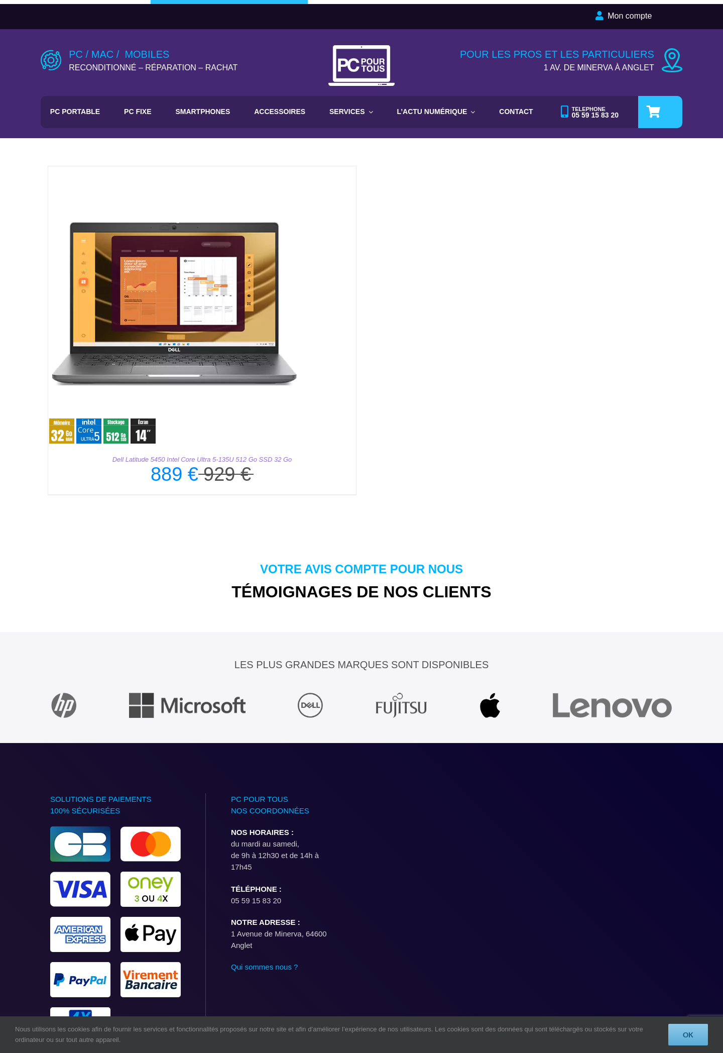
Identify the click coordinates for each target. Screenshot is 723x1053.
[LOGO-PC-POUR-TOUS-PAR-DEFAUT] (361, 49)
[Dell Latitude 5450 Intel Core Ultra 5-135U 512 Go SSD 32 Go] (173, 172)
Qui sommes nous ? (264, 967)
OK (688, 1034)
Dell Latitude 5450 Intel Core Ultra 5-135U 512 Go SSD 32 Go (202, 459)
